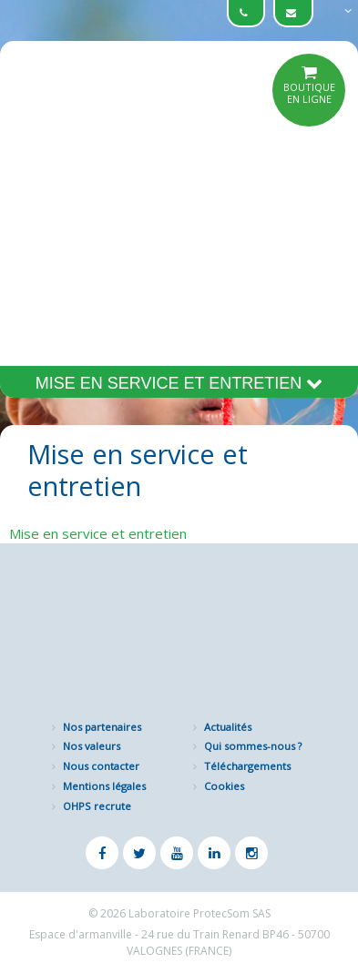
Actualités (227, 727)
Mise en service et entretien (179, 383)
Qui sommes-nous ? (253, 746)
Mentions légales (104, 786)
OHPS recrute (97, 806)
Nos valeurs (91, 746)
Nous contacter (101, 766)
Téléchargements (247, 766)
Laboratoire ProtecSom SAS (199, 913)
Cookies (224, 786)
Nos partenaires (102, 727)
